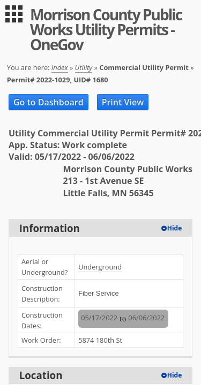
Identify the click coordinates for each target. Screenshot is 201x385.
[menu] (14, 14)
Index (59, 67)
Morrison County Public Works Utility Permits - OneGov (106, 29)
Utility (84, 67)
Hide (174, 228)
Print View (123, 102)
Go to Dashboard (48, 102)
